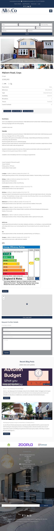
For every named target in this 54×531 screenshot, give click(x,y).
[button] (27, 304)
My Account (33, 3)
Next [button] (51, 66)
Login (39, 3)
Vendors (16, 384)
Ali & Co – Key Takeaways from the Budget (13, 388)
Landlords (5, 384)
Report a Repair (17, 3)
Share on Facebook (28, 111)
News (9, 384)
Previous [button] (2, 66)
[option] (27, 51)
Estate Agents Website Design (23, 521)
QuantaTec (36, 521)
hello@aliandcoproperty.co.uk (28, 1)
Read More (6, 398)
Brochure (5, 291)
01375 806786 (40, 1)
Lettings (9, 418)
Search (27, 34)
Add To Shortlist (16, 111)
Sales (13, 384)
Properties (27, 484)
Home (27, 480)
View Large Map (27, 317)
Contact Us (27, 491)
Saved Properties (26, 3)
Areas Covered (27, 489)
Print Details (6, 111)
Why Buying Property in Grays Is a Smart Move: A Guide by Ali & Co (18, 422)
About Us (27, 482)
